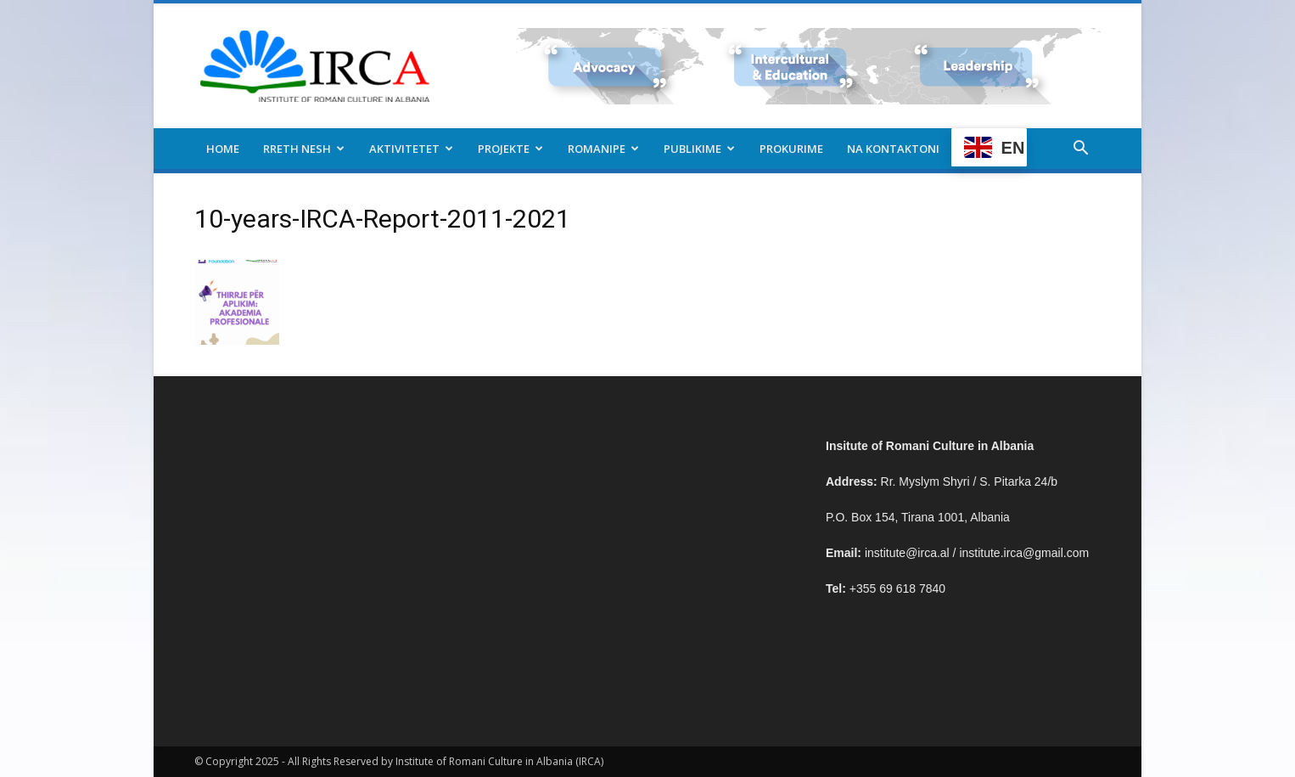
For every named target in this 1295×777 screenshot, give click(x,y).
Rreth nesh (304, 148)
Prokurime (791, 148)
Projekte (510, 148)
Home (222, 148)
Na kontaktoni (893, 148)
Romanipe (603, 148)
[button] (1080, 150)
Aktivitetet (411, 148)
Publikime (699, 148)
